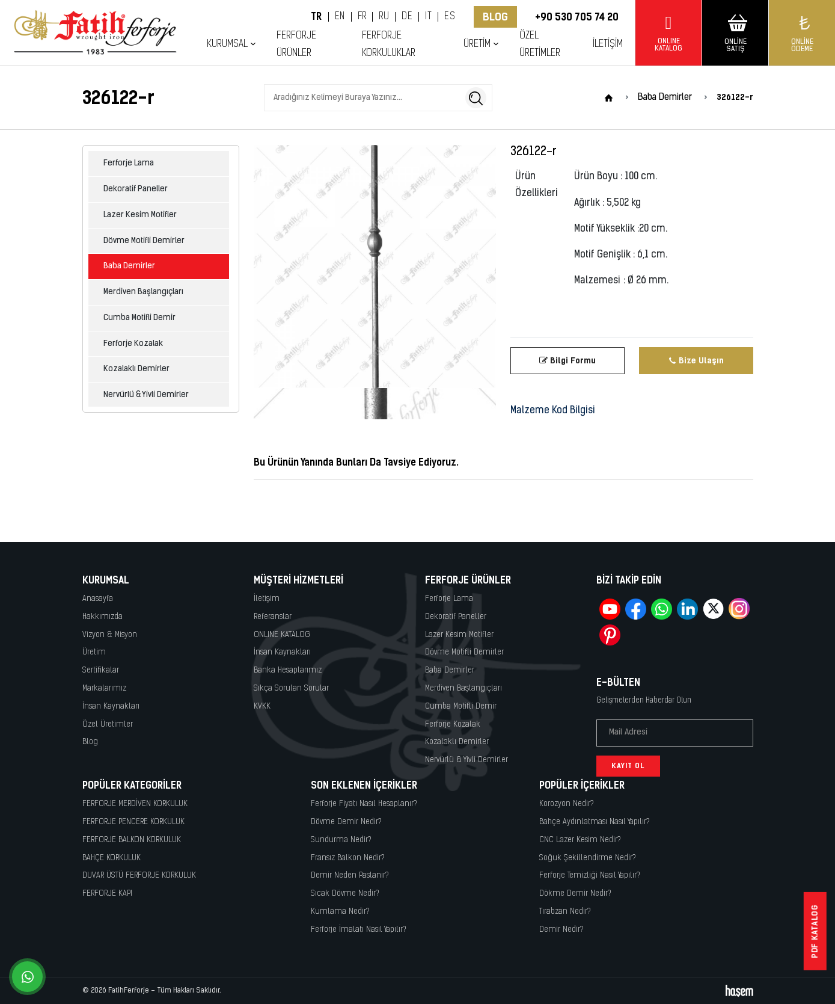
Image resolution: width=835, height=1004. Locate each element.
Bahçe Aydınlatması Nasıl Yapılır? (594, 822)
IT (428, 17)
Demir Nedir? (561, 929)
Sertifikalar (100, 670)
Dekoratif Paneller (135, 189)
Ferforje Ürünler (296, 44)
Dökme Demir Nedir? (575, 893)
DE (407, 17)
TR (316, 17)
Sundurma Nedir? (341, 840)
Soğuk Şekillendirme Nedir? (587, 858)
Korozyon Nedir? (566, 803)
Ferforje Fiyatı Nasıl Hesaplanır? (364, 803)
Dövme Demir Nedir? (346, 822)
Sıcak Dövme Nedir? (345, 893)
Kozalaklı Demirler (136, 369)
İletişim (608, 44)
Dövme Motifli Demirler (144, 241)
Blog (495, 17)
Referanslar (273, 616)
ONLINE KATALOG (282, 634)
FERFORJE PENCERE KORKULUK (133, 822)
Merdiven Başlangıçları (143, 292)
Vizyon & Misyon (109, 634)
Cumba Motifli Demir (139, 318)
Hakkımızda (102, 616)
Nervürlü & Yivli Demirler (146, 395)
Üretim (477, 44)
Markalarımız (104, 688)
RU (384, 17)
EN (340, 17)
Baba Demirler (129, 266)
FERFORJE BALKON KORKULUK (131, 840)
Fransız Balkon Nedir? (348, 858)
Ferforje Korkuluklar (388, 44)
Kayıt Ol (628, 766)
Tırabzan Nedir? (565, 911)
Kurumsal (227, 44)
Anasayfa (97, 598)
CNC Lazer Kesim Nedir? (580, 840)
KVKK (262, 706)
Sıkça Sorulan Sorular (291, 688)
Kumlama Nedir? (340, 911)
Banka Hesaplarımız (288, 670)
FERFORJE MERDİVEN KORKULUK (135, 803)
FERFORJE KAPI (107, 893)
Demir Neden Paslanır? (350, 875)
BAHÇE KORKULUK (111, 858)
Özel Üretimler (539, 44)
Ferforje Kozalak (133, 344)
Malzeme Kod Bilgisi (552, 411)
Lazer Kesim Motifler (140, 215)
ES (449, 17)
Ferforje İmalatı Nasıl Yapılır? (358, 929)
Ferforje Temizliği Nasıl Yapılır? (589, 875)
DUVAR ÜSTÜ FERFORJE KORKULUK (139, 875)
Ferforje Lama (128, 163)
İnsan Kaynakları (110, 706)
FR (362, 17)
